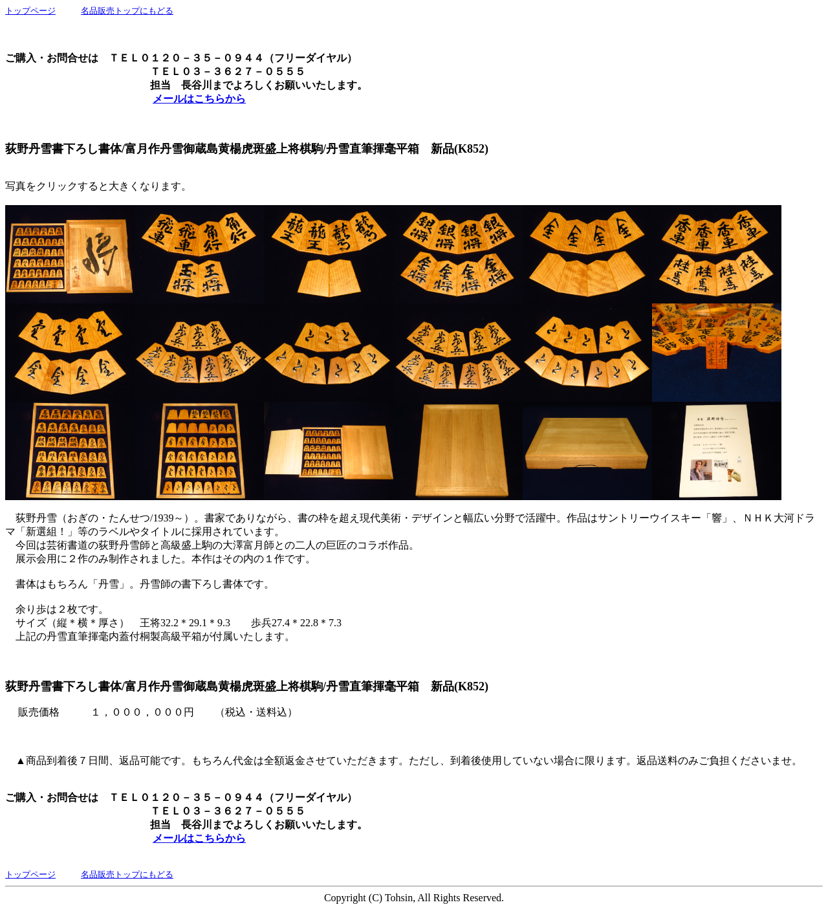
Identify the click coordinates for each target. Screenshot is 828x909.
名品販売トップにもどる (127, 11)
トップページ (30, 11)
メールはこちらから (199, 98)
